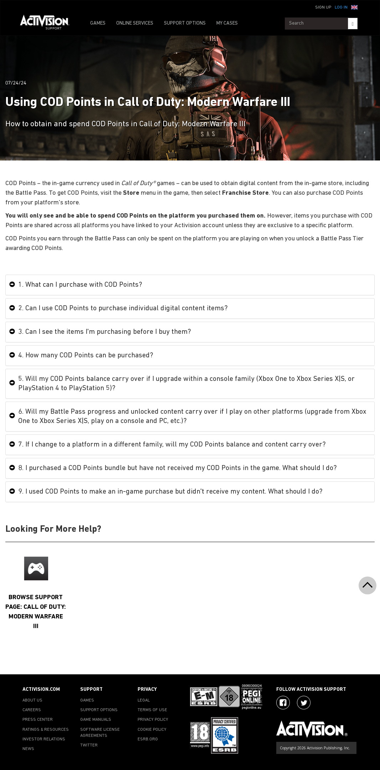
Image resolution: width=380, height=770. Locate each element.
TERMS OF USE (152, 710)
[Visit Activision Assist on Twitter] (303, 702)
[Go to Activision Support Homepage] (48, 23)
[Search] (353, 23)
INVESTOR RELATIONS (43, 739)
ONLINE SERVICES (134, 23)
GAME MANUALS (95, 720)
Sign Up (323, 7)
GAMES (98, 23)
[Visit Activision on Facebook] (283, 702)
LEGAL (144, 700)
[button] (354, 7)
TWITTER (89, 745)
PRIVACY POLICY (153, 720)
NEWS (28, 749)
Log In (341, 7)
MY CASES (227, 23)
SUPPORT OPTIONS (185, 23)
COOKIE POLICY (152, 730)
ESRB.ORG (148, 739)
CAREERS (31, 710)
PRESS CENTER (37, 720)
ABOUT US (32, 700)
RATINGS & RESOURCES (45, 730)
